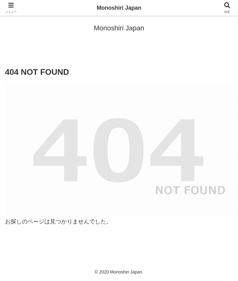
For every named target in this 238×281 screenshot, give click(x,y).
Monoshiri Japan (119, 8)
